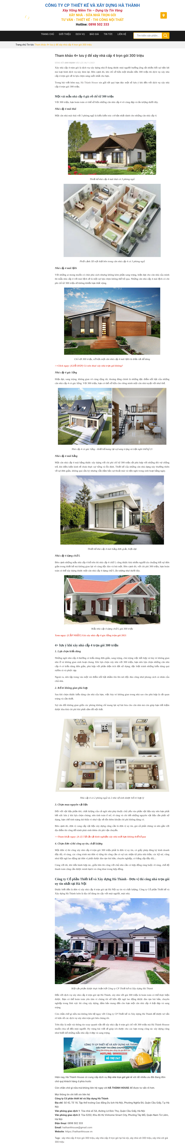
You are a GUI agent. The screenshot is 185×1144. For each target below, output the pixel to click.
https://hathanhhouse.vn (79, 1131)
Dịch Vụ (80, 34)
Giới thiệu (65, 34)
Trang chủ (47, 34)
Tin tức (108, 34)
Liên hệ (122, 34)
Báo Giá (94, 34)
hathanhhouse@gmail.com (77, 1127)
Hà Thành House (89, 82)
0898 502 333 (98, 24)
